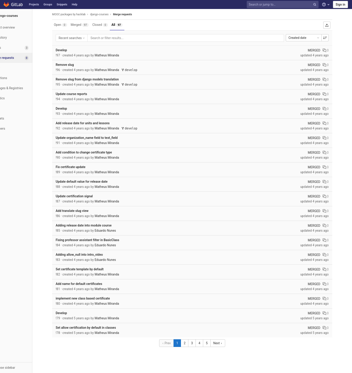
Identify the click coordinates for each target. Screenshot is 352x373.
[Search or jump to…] (283, 4)
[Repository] (24, 38)
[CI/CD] (24, 68)
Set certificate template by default (88, 269)
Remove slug (73, 65)
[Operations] (24, 78)
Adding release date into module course (92, 225)
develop (138, 70)
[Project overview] (24, 27)
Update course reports (80, 94)
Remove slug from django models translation (95, 79)
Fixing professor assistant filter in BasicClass (96, 240)
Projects (34, 4)
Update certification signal (82, 196)
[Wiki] (24, 108)
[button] (24, 367)
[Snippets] (24, 118)
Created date (312, 38)
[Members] (24, 129)
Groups (48, 4)
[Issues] (24, 48)
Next (226, 343)
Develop (69, 50)
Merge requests (130, 14)
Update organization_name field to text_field (95, 138)
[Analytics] (24, 98)
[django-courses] (24, 15)
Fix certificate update (79, 167)
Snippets (62, 4)
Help (74, 4)
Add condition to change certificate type (92, 152)
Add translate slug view (80, 211)
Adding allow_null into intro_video (87, 254)
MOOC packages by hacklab (77, 14)
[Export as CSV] (335, 25)
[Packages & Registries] (24, 88)
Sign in (340, 4)
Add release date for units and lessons (91, 123)
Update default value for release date (90, 181)
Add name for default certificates (87, 284)
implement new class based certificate (91, 298)
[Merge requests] (25, 58)
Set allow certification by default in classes (94, 327)
